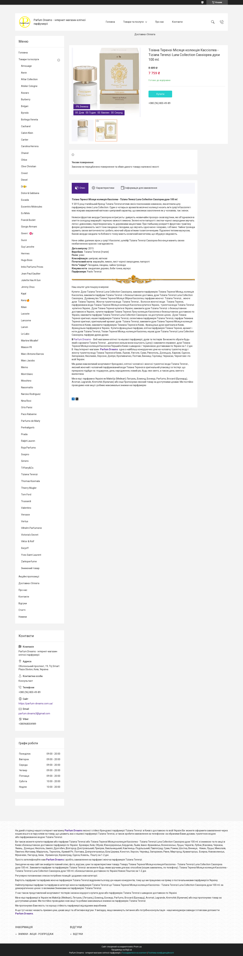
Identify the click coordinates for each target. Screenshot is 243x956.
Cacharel (26, 126)
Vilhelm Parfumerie (31, 528)
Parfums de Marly (30, 421)
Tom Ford (26, 494)
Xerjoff (25, 548)
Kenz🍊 (25, 300)
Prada (24, 434)
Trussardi (26, 501)
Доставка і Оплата (144, 34)
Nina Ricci (26, 400)
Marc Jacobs (28, 360)
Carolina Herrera (29, 146)
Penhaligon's (27, 427)
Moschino (26, 380)
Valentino (26, 507)
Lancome (26, 320)
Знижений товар (30, 568)
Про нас (159, 21)
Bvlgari (24, 106)
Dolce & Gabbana (30, 193)
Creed (24, 173)
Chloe (24, 159)
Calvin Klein (27, 133)
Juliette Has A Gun (31, 280)
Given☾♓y (27, 233)
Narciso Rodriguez (30, 394)
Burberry (25, 99)
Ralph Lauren (28, 441)
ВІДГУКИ (78, 934)
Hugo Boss (26, 260)
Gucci (24, 240)
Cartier (24, 139)
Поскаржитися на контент (134, 953)
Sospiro (25, 454)
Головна (110, 21)
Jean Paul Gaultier (30, 273)
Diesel (24, 179)
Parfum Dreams (82, 339)
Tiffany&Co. (27, 467)
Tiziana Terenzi (29, 474)
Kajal (23, 293)
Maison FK (26, 347)
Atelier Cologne (29, 86)
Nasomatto (27, 387)
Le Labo (25, 333)
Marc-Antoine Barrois (32, 354)
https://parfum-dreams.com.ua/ (36, 703)
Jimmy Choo (28, 287)
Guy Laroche (27, 246)
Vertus (24, 521)
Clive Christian (28, 166)
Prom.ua (138, 947)
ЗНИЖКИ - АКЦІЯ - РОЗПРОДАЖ (35, 934)
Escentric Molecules (31, 206)
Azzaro (25, 92)
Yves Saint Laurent (31, 555)
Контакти (177, 21)
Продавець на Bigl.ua (121, 950)
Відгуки (23, 603)
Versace (25, 514)
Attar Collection (29, 79)
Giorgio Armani (29, 226)
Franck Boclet (28, 220)
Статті (22, 610)
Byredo (25, 112)
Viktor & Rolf (27, 541)
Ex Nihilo (25, 213)
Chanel (25, 153)
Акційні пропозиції (29, 576)
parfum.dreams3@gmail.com (34, 713)
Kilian (24, 307)
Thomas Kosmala (30, 481)
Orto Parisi (26, 407)
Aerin (24, 72)
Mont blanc (27, 374)
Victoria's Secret (29, 534)
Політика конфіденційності (161, 953)
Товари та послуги (133, 21)
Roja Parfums (28, 447)
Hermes (25, 253)
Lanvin (24, 327)
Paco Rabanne (29, 414)
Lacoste (25, 313)
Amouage (26, 66)
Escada (25, 200)
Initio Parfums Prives (32, 267)
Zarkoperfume (29, 561)
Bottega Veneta (29, 119)
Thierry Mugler (29, 488)
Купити (160, 94)
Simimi (25, 461)
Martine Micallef (29, 340)
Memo (24, 367)
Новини (23, 616)
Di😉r (24, 186)
